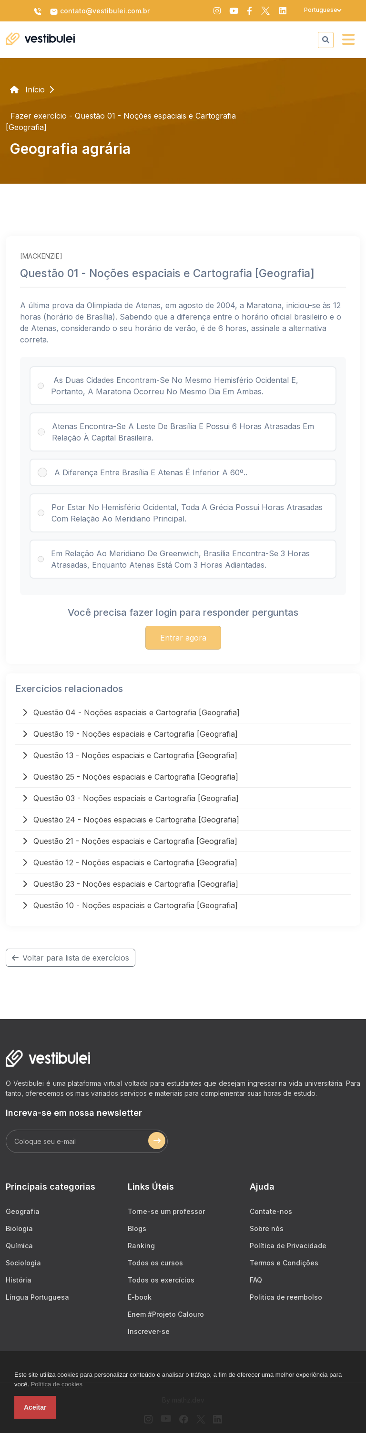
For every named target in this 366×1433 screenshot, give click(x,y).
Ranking (141, 1246)
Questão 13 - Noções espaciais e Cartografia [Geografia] (129, 755)
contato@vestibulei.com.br (100, 11)
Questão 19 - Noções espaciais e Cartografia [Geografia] (130, 734)
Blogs (137, 1228)
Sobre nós (267, 1228)
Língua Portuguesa (37, 1297)
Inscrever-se (149, 1331)
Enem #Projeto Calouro (166, 1314)
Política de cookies (56, 1384)
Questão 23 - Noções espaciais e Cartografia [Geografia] (130, 884)
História (18, 1280)
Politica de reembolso (286, 1297)
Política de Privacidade (288, 1246)
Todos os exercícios (161, 1280)
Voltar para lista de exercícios (70, 957)
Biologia (19, 1228)
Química (19, 1246)
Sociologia (23, 1263)
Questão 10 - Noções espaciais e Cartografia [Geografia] (130, 905)
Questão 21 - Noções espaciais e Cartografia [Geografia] (129, 841)
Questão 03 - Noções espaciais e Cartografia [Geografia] (130, 798)
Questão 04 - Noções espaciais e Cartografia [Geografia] (131, 712)
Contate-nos (271, 1211)
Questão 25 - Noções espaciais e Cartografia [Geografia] (130, 777)
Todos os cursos (155, 1263)
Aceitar (35, 1407)
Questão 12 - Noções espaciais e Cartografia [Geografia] (129, 862)
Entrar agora (183, 637)
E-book (140, 1297)
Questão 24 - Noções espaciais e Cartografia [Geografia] (130, 819)
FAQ (256, 1280)
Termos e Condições (284, 1263)
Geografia (23, 1211)
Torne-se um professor (166, 1211)
